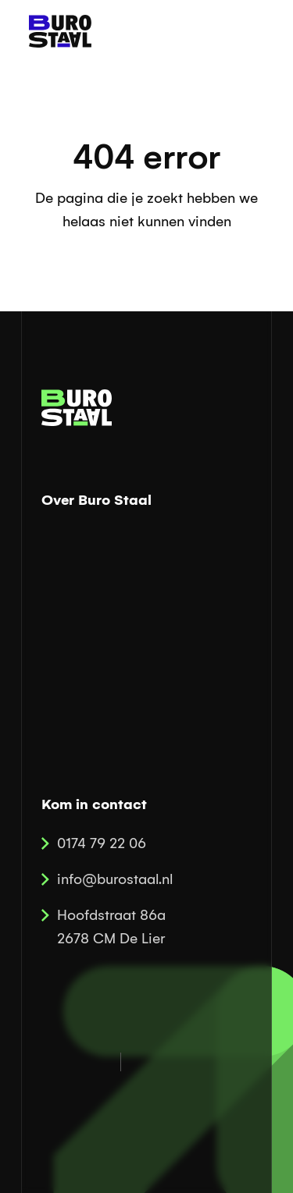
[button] (248, 31)
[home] (56, 31)
